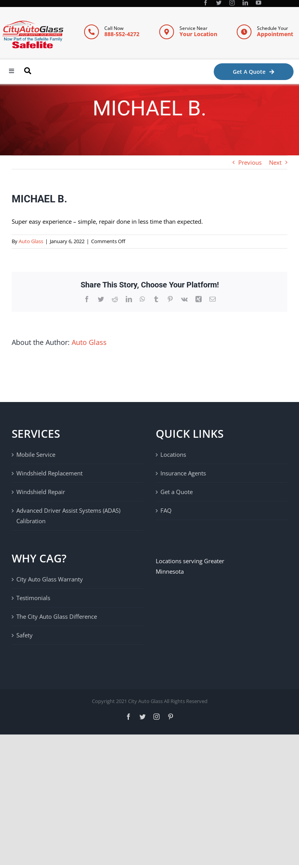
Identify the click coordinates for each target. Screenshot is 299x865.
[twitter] (219, 2)
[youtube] (258, 2)
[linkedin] (245, 2)
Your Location (198, 34)
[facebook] (205, 2)
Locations (173, 454)
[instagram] (232, 2)
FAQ (166, 510)
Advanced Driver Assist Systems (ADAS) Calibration (68, 515)
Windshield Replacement (49, 473)
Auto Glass (31, 241)
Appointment (275, 34)
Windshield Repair (40, 492)
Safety (24, 635)
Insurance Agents (183, 473)
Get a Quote (176, 492)
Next (275, 162)
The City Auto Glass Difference (56, 616)
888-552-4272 (121, 34)
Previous (250, 162)
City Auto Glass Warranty (49, 579)
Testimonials (33, 598)
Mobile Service (35, 454)
